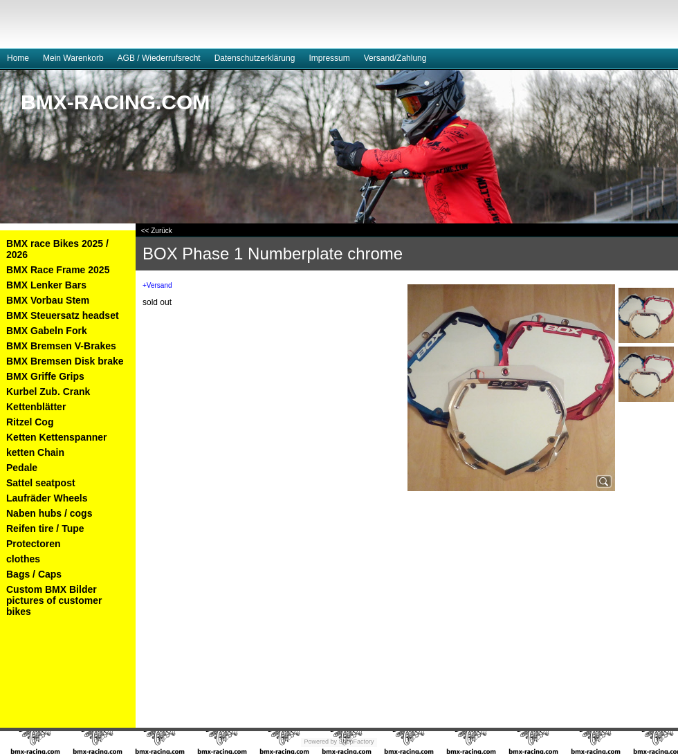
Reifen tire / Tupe (45, 528)
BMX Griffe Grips (45, 376)
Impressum (329, 58)
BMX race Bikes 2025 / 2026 (57, 249)
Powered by (320, 741)
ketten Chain (35, 452)
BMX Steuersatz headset (62, 315)
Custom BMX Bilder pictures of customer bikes (54, 600)
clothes (23, 558)
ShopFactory (355, 741)
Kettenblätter (36, 406)
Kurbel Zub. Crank (48, 391)
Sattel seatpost (40, 482)
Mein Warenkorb (73, 58)
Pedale (21, 467)
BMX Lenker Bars (46, 285)
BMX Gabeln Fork (46, 330)
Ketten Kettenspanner (56, 437)
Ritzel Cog (29, 421)
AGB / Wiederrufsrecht (159, 58)
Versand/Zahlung (395, 58)
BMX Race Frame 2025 (57, 269)
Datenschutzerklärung (254, 58)
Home (18, 58)
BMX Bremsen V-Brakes (61, 345)
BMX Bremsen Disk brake (65, 361)
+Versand (157, 285)
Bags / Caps (34, 574)
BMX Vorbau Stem (47, 300)
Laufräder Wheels (46, 498)
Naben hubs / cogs (49, 513)
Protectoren (33, 543)
